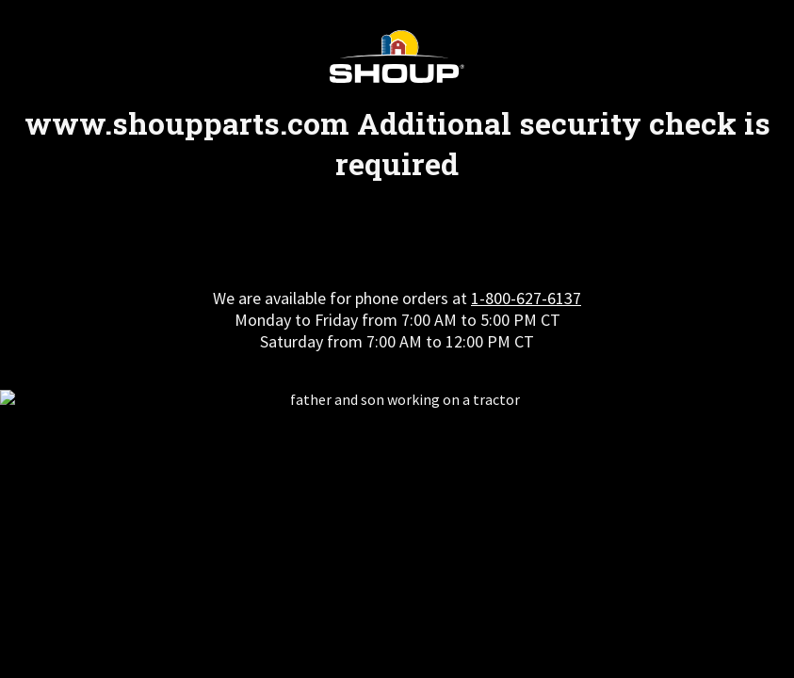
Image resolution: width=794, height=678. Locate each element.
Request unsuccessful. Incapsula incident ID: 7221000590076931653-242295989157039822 (397, 339)
